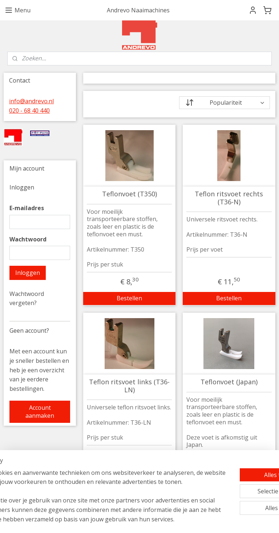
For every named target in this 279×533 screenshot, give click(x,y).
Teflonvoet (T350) (129, 194)
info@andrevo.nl (31, 101)
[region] (91, 482)
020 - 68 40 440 (29, 111)
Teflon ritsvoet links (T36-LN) (129, 386)
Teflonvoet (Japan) (229, 382)
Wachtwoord (27, 239)
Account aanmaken (39, 412)
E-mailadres (26, 208)
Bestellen (129, 298)
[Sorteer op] (225, 103)
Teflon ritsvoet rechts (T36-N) (229, 198)
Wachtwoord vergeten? (26, 298)
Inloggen (27, 273)
